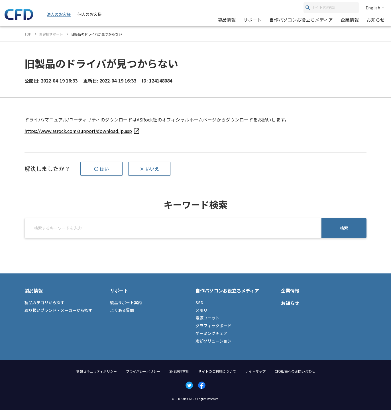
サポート (252, 19)
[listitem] (82, 130)
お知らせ (375, 19)
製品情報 (226, 19)
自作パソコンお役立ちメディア (301, 19)
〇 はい (101, 168)
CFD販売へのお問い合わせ (295, 371)
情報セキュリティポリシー (96, 371)
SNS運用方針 (179, 371)
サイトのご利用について (217, 371)
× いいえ (149, 168)
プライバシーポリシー (143, 371)
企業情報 (350, 19)
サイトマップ (255, 371)
